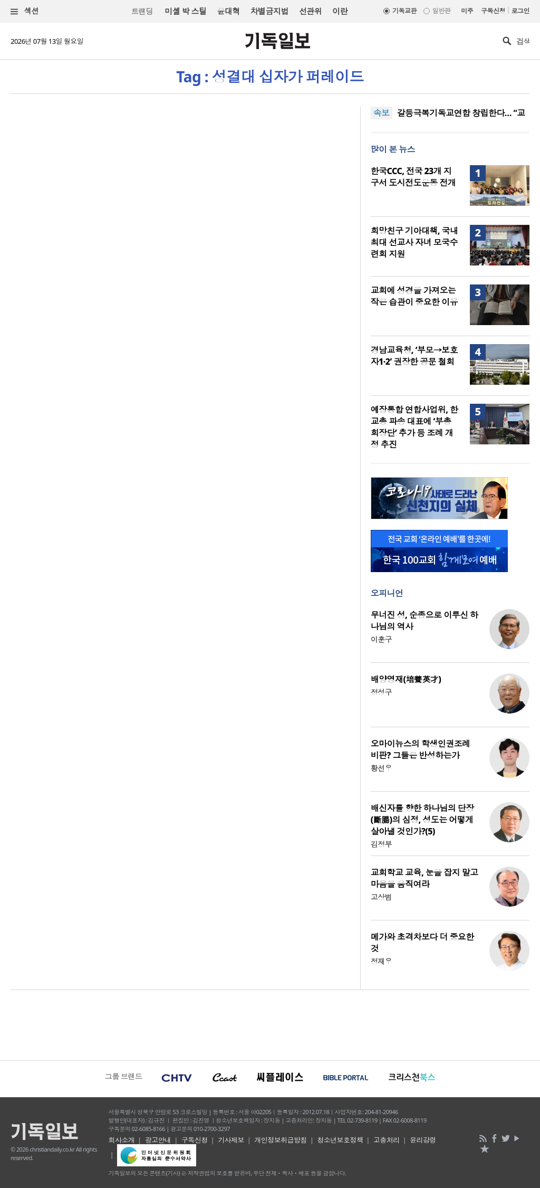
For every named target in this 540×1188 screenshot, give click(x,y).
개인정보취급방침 (280, 1140)
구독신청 (493, 10)
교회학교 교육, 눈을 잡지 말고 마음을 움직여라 (424, 878)
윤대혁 (228, 11)
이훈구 (381, 639)
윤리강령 (423, 1140)
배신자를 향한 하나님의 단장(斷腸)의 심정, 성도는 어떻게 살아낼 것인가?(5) (422, 819)
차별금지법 (269, 11)
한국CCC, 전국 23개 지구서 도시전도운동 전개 (413, 176)
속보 (381, 113)
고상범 (381, 897)
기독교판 (404, 10)
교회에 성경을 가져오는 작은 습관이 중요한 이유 (414, 296)
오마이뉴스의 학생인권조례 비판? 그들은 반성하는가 (420, 749)
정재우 (381, 961)
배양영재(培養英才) (406, 679)
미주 (467, 10)
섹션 (25, 11)
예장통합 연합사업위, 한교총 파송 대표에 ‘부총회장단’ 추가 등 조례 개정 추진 (414, 427)
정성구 (381, 692)
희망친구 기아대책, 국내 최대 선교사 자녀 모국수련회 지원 (414, 242)
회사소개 (122, 1140)
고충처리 (386, 1140)
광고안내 (158, 1140)
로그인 (520, 10)
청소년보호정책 (340, 1140)
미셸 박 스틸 (185, 11)
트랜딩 (141, 11)
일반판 (441, 10)
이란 (340, 11)
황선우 (381, 768)
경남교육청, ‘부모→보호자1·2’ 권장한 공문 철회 (414, 355)
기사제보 (231, 1140)
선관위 (310, 11)
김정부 (381, 844)
